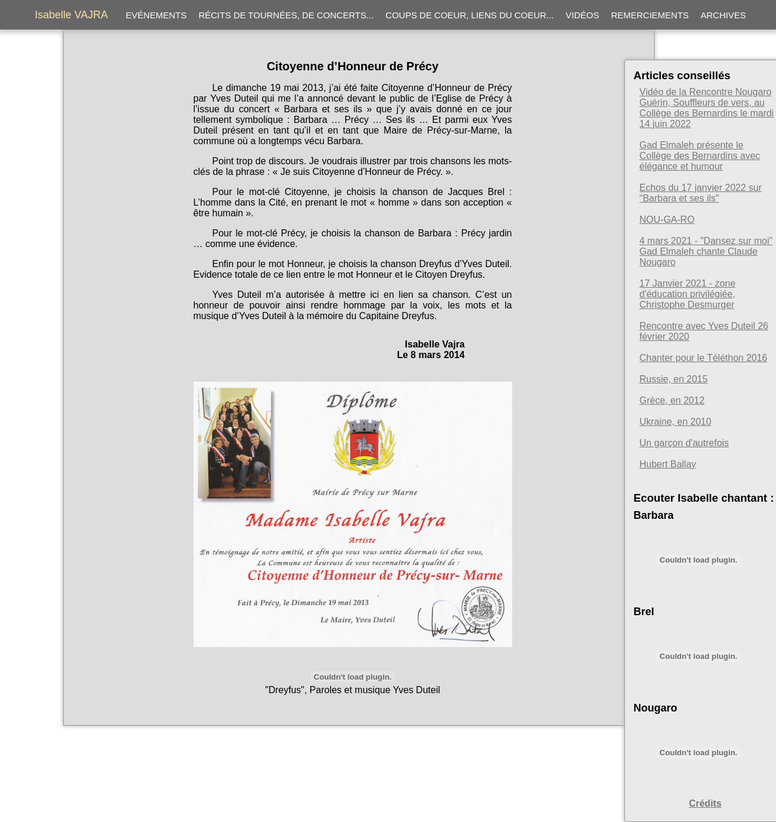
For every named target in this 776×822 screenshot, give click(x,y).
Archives (723, 15)
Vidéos (583, 15)
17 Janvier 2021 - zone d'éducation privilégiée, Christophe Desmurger (688, 294)
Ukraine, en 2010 (676, 422)
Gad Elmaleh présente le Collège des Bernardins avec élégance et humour (700, 155)
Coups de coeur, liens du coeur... (469, 15)
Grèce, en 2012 (672, 400)
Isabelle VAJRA (71, 15)
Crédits (705, 803)
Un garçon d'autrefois (684, 443)
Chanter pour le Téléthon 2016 (704, 358)
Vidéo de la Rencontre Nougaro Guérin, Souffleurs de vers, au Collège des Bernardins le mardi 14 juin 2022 (707, 108)
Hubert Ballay (668, 464)
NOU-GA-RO (667, 220)
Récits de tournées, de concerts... (286, 15)
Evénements (156, 15)
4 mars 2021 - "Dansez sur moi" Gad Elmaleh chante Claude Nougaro (706, 251)
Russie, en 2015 (674, 379)
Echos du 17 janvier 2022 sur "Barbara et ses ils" (701, 193)
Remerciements (650, 15)
